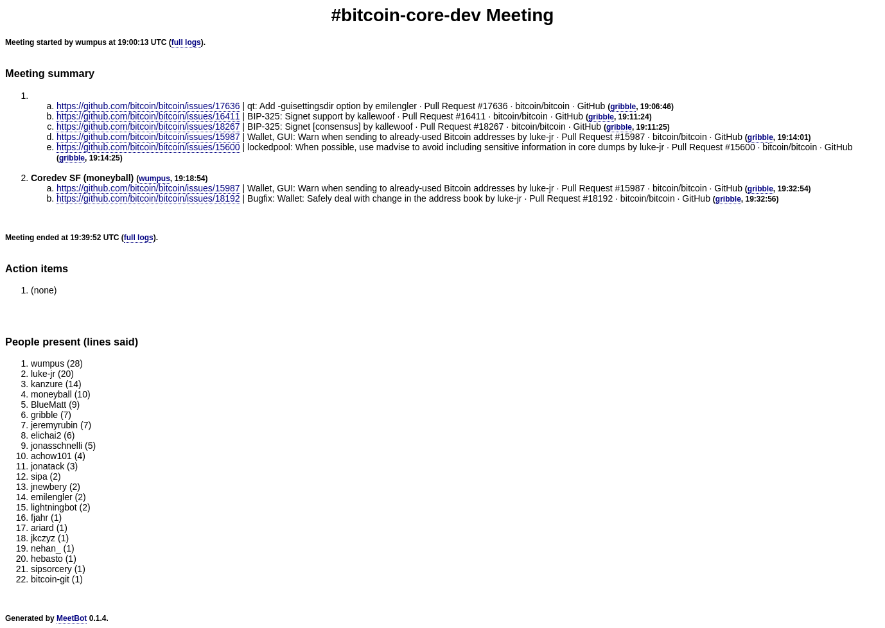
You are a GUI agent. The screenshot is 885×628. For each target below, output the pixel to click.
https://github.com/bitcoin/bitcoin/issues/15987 (148, 137)
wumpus (154, 178)
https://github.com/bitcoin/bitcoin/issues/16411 (148, 116)
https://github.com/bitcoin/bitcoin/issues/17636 (148, 106)
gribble (623, 106)
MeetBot (72, 618)
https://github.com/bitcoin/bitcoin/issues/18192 (148, 198)
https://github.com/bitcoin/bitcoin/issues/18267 (148, 126)
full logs (186, 42)
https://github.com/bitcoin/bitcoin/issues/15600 (148, 147)
